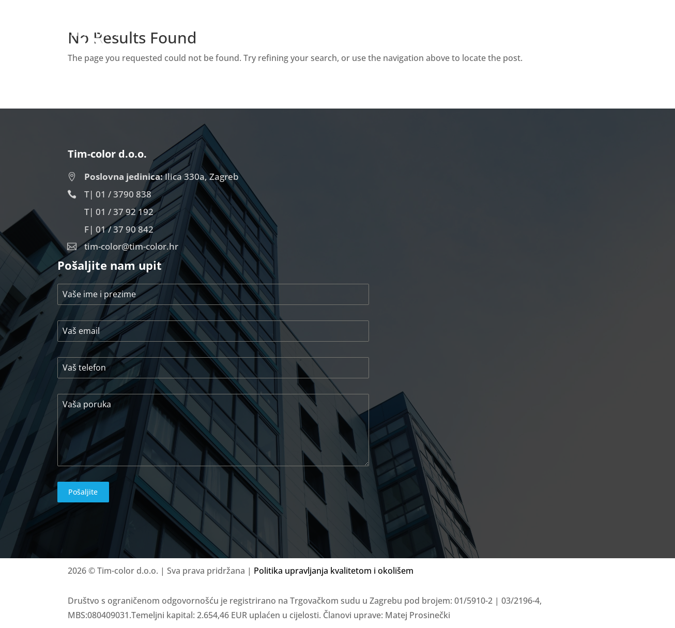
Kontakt (583, 38)
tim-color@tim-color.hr (131, 246)
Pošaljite (83, 492)
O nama (471, 38)
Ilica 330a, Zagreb (161, 176)
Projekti (525, 38)
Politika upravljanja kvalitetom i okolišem (333, 570)
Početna (415, 38)
